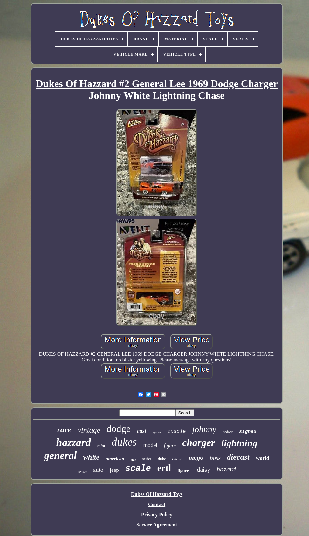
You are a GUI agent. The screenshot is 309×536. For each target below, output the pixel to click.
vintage (89, 430)
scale (138, 468)
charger (198, 442)
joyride (82, 471)
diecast (238, 457)
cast (141, 431)
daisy (203, 469)
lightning (239, 443)
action (157, 433)
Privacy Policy (156, 514)
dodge (118, 428)
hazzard (73, 442)
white (91, 457)
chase (177, 459)
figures (183, 470)
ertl (164, 468)
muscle (177, 432)
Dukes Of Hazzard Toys (156, 494)
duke (162, 459)
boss (215, 458)
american (115, 458)
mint (101, 445)
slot (133, 460)
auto (98, 469)
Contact (156, 504)
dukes (124, 442)
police (228, 431)
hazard (226, 469)
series (146, 459)
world (263, 458)
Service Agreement (156, 524)
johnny (204, 429)
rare (64, 429)
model (150, 445)
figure (170, 445)
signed (247, 432)
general (60, 455)
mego (196, 457)
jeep (114, 470)
